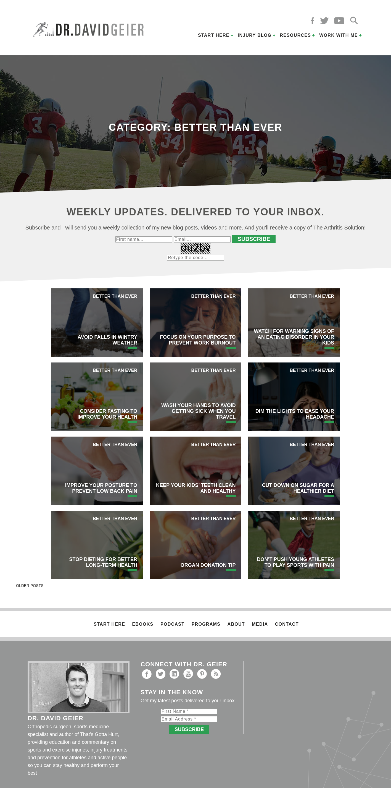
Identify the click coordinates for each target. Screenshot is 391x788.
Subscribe (254, 239)
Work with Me (338, 35)
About (236, 624)
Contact (287, 624)
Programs (206, 624)
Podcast (172, 624)
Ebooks (143, 624)
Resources (295, 35)
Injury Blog (255, 35)
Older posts (30, 585)
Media (260, 624)
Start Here (213, 35)
